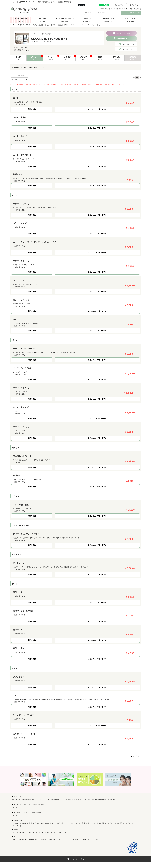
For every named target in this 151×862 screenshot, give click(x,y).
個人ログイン (119, 5)
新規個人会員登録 (135, 9)
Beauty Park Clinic (18, 839)
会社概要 (15, 823)
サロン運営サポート (61, 832)
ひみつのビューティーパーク (64, 839)
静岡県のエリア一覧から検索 (63, 799)
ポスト (81, 5)
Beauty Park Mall (32, 839)
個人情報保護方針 (26, 823)
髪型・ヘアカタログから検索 (42, 799)
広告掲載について (121, 9)
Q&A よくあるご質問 (78, 823)
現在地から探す (134, 12)
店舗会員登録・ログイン (105, 823)
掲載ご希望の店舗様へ (106, 9)
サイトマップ (17, 826)
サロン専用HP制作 (18, 832)
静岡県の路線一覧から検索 (106, 799)
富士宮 (14, 807)
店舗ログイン (134, 5)
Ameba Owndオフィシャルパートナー (40, 832)
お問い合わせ (91, 823)
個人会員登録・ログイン (123, 823)
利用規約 (36, 823)
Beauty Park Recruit (82, 839)
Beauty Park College (46, 839)
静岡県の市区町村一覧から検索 (85, 799)
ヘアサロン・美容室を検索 (21, 799)
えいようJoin (94, 839)
